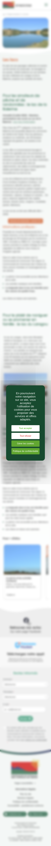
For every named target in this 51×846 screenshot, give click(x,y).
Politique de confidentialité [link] (25, 451)
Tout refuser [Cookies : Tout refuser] (25, 436)
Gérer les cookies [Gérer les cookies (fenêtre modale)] (25, 443)
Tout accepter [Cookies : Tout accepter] (25, 428)
